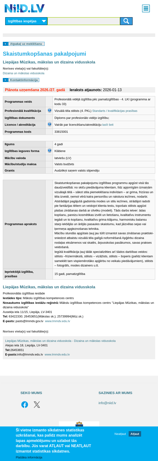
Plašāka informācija (29, 457)
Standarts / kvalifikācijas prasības (114, 111)
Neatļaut (120, 434)
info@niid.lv (107, 403)
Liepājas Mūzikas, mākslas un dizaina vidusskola (49, 62)
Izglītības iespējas (22, 21)
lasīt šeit (108, 124)
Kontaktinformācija (24, 80)
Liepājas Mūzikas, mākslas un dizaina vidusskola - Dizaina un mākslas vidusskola (60, 341)
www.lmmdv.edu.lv (57, 321)
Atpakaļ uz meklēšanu (26, 44)
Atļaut (135, 434)
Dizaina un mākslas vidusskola (23, 73)
